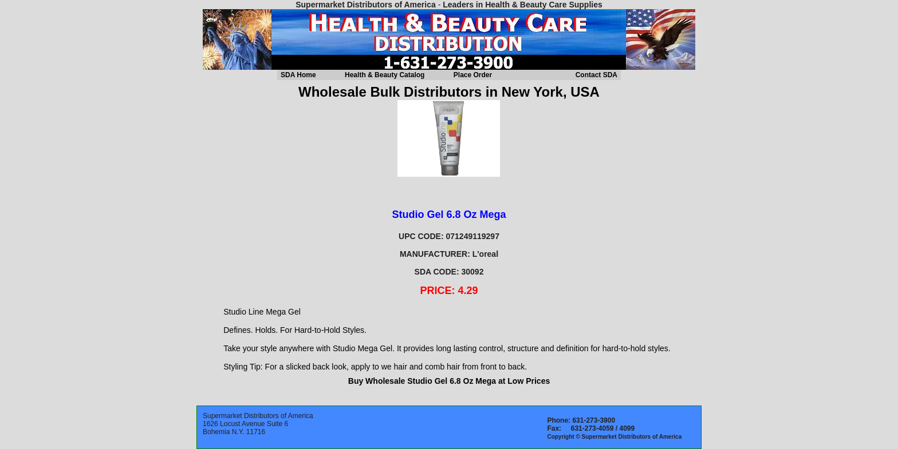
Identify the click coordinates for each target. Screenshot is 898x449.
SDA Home (298, 75)
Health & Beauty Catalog (384, 75)
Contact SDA (596, 75)
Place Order (473, 75)
